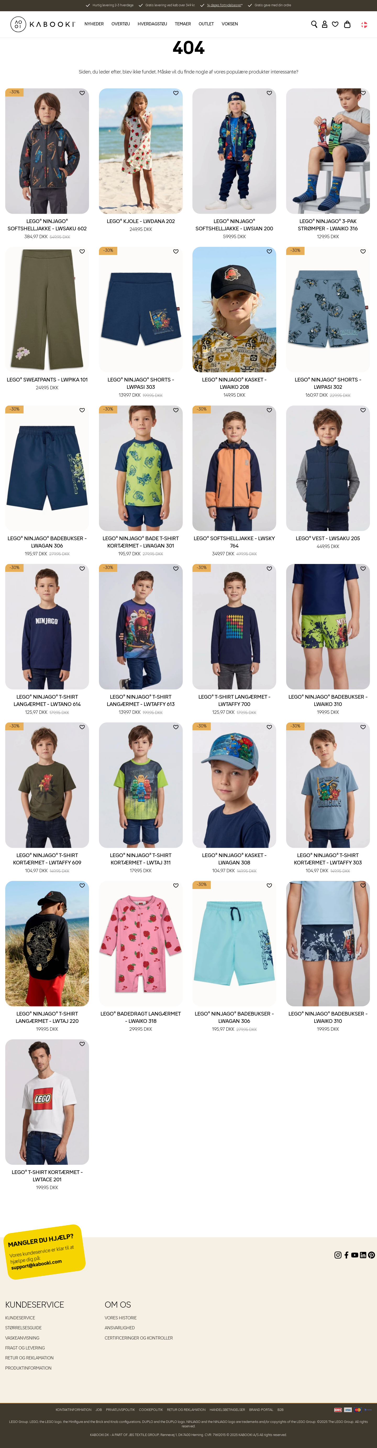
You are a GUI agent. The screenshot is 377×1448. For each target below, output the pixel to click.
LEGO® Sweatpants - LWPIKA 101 (47, 384)
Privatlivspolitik (120, 1410)
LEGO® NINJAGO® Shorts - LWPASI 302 (328, 388)
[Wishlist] (335, 24)
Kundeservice (20, 1318)
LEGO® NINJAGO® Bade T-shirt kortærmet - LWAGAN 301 (141, 546)
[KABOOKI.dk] (42, 24)
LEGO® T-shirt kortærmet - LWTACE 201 (47, 1180)
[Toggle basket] (347, 24)
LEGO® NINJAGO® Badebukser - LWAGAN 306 (47, 546)
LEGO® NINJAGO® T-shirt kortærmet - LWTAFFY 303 (328, 863)
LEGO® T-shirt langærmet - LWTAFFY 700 (234, 705)
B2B (281, 1410)
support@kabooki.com (36, 1265)
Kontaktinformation (73, 1410)
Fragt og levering (25, 1348)
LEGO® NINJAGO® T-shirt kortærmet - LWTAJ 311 (140, 863)
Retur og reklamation (29, 1358)
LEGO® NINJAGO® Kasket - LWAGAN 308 (234, 863)
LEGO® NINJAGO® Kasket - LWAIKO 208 (234, 388)
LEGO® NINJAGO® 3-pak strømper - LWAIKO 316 (328, 229)
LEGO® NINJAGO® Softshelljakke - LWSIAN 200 (234, 229)
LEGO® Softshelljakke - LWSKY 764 (234, 546)
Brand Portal (261, 1410)
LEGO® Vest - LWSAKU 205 (328, 543)
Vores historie (121, 1318)
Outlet (206, 24)
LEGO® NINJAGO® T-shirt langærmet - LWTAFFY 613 (141, 705)
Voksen (230, 24)
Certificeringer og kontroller (139, 1338)
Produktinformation (28, 1368)
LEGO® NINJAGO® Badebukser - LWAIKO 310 (328, 705)
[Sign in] (324, 24)
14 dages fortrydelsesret (224, 5)
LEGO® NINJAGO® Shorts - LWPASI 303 (141, 388)
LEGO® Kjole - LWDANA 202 (141, 226)
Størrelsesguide (23, 1328)
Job (99, 1410)
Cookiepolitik (151, 1410)
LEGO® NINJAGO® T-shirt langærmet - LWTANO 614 (47, 705)
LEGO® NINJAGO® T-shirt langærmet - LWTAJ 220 (47, 1022)
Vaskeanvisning (22, 1338)
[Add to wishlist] (82, 93)
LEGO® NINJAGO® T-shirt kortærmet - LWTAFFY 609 (47, 863)
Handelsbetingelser (227, 1410)
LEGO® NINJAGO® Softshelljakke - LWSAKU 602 (47, 229)
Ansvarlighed (120, 1328)
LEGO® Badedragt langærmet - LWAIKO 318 (141, 1022)
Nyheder (94, 24)
